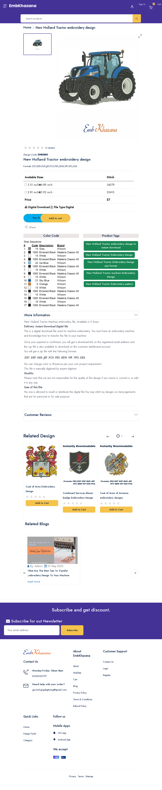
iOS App (59, 729)
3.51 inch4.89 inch (40, 185)
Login (105, 665)
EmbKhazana (22, 5)
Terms (81, 773)
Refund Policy (79, 702)
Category (27, 736)
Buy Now (42, 218)
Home (26, 723)
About (76, 662)
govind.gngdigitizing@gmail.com (49, 686)
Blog (75, 682)
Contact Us (108, 658)
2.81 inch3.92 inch (40, 192)
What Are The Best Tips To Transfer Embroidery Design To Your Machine (49, 570)
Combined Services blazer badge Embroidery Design (78, 492)
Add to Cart (42, 500)
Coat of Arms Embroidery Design (40, 486)
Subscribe (72, 627)
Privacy (72, 773)
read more (34, 578)
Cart (75, 676)
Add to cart (81, 218)
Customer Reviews (38, 414)
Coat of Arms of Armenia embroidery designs (114, 492)
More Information (37, 315)
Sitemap (89, 773)
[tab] (37, 44)
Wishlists (77, 669)
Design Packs (29, 730)
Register (107, 671)
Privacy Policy (80, 689)
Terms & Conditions (82, 696)
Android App (61, 736)
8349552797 (39, 672)
